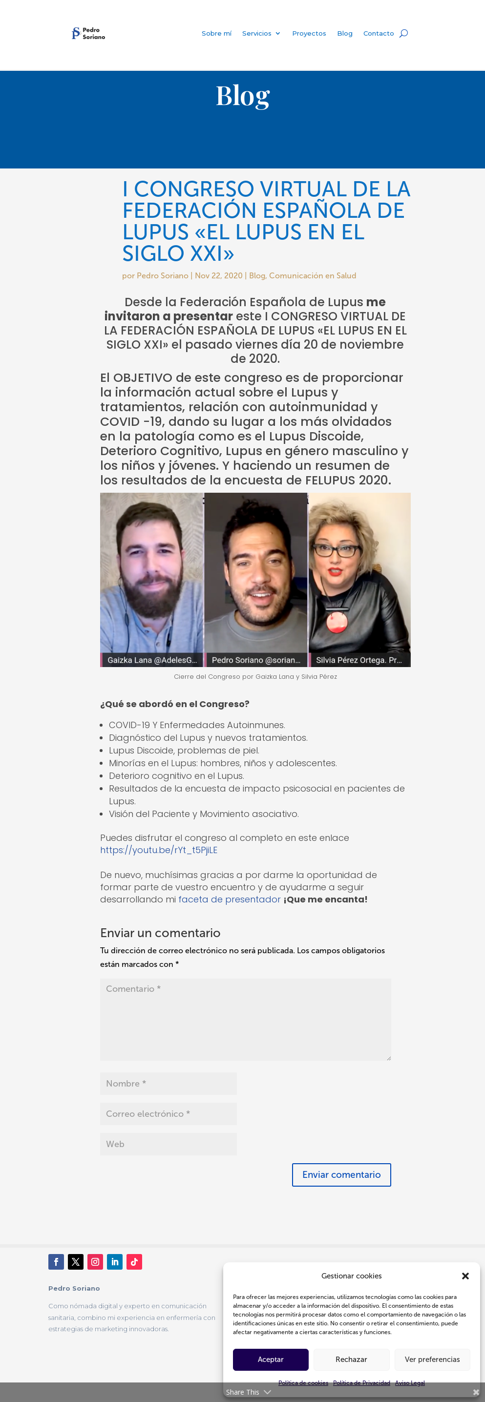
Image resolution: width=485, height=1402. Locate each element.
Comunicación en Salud (313, 275)
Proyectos (309, 33)
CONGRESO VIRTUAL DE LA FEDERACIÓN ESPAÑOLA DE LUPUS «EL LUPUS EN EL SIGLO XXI (255, 330)
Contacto (378, 33)
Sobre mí (217, 33)
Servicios (257, 33)
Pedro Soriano (163, 275)
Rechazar (351, 1359)
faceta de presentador (229, 899)
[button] (465, 1276)
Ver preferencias (432, 1359)
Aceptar (271, 1359)
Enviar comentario (341, 1174)
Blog (345, 33)
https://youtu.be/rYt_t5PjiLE (158, 850)
